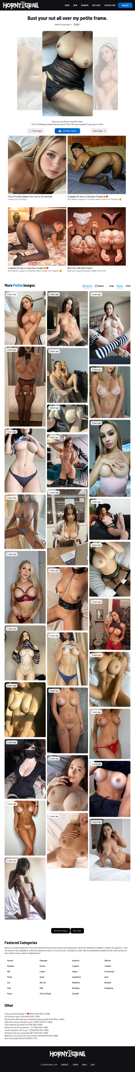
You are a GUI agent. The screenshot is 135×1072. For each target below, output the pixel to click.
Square (99, 286)
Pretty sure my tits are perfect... (18, 1027)
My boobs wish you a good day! (17, 1033)
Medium (120, 286)
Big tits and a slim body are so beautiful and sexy (24, 1019)
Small (128, 286)
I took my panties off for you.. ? (17, 1030)
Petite (76, 24)
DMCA (84, 1064)
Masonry (87, 286)
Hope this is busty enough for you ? (19, 1022)
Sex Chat (96, 5)
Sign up (125, 5)
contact (65, 1064)
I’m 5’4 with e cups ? (13, 1016)
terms (75, 1064)
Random (84, 5)
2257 (93, 1064)
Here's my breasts (12, 1038)
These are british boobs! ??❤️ (17, 1013)
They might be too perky (14, 1024)
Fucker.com (109, 5)
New (75, 5)
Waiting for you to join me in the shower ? (21, 1035)
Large (111, 286)
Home (67, 5)
